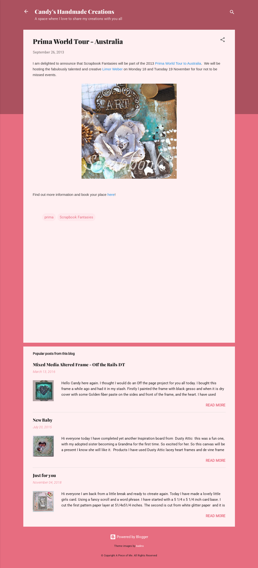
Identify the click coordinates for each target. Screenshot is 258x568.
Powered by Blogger (129, 537)
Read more (215, 405)
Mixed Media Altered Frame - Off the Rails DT (79, 364)
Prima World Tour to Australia (178, 63)
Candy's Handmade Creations (74, 11)
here (111, 195)
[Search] (232, 13)
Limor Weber (112, 69)
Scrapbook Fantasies (76, 217)
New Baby (43, 420)
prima (49, 217)
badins (140, 546)
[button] (222, 40)
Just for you (44, 475)
